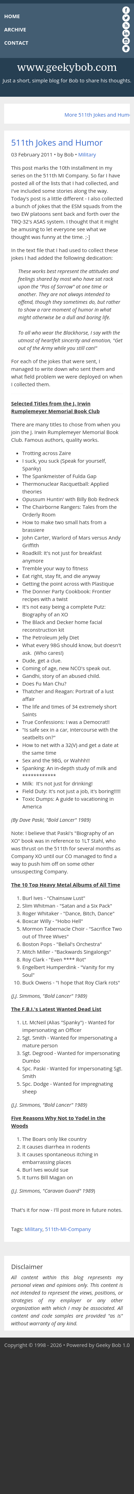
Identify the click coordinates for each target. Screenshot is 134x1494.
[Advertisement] (67, 1421)
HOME (12, 16)
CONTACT (16, 42)
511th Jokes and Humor (57, 142)
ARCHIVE (15, 29)
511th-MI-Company (67, 1228)
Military (87, 154)
